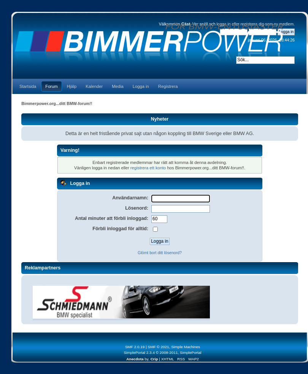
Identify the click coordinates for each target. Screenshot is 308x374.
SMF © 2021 (158, 347)
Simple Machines (185, 347)
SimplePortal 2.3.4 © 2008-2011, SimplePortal (162, 352)
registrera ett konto (148, 168)
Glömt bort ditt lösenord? (160, 252)
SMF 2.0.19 (135, 347)
